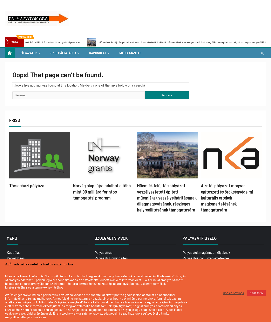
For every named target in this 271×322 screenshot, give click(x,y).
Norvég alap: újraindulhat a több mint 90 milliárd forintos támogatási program (102, 191)
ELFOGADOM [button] (256, 293)
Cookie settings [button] (233, 293)
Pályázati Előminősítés (111, 258)
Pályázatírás (16, 258)
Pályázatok (29, 53)
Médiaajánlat (130, 53)
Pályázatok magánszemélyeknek (206, 253)
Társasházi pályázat (27, 185)
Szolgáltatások (63, 53)
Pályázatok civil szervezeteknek (206, 258)
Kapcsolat (97, 53)
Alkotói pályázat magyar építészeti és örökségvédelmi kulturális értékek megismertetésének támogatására (227, 197)
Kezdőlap (14, 253)
